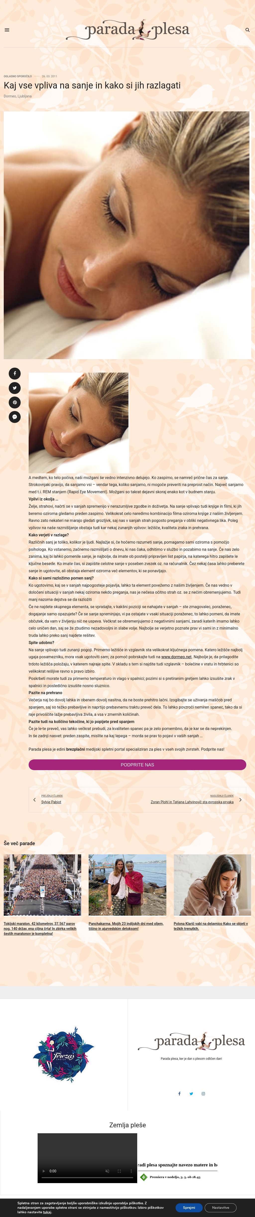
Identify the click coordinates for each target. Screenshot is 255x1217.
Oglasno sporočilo (18, 76)
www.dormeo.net (176, 656)
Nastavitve (220, 1207)
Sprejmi (189, 1207)
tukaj (47, 1212)
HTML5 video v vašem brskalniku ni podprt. (87, 1158)
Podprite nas (137, 764)
